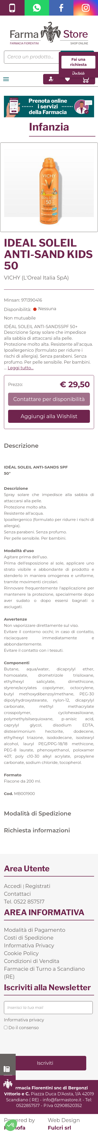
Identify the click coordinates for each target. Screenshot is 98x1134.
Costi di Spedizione (29, 938)
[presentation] (43, 1043)
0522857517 (28, 1105)
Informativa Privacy (29, 945)
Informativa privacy (24, 1019)
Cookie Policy (21, 953)
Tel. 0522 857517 (24, 902)
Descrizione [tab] (21, 445)
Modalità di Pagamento (34, 930)
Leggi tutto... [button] (20, 367)
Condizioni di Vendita (31, 961)
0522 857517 (8, 1069)
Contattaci (17, 894)
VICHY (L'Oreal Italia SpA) (36, 278)
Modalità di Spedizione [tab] (37, 813)
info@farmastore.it (62, 1099)
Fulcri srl (59, 1128)
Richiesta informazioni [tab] (37, 830)
